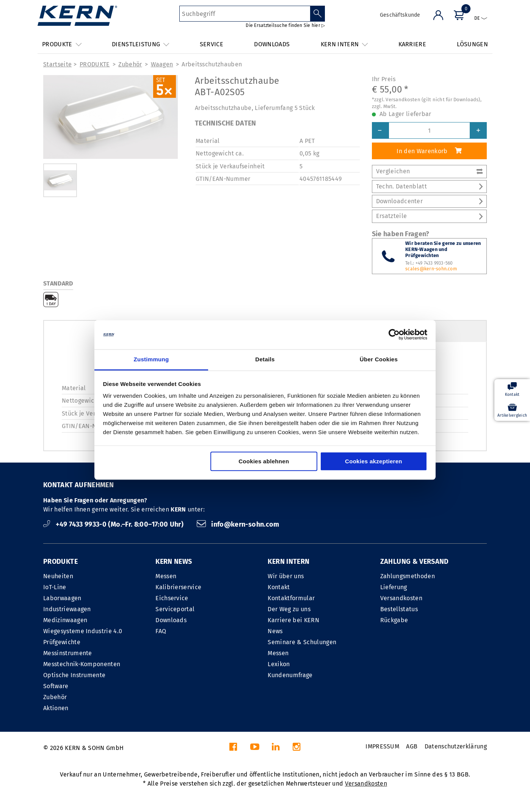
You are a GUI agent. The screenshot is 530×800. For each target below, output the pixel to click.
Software (56, 686)
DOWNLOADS (272, 44)
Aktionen (56, 708)
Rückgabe (394, 620)
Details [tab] (264, 359)
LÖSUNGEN (472, 44)
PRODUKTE (95, 64)
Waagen (162, 64)
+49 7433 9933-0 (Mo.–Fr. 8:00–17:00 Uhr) (114, 524)
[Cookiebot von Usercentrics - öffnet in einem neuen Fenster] (394, 334)
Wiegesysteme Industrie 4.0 (82, 631)
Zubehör (130, 64)
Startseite (57, 64)
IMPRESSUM (382, 746)
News (275, 631)
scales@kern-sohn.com (431, 268)
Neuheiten (58, 576)
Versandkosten (401, 598)
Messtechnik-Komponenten (81, 664)
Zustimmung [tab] (151, 359)
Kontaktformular (291, 598)
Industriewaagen (67, 609)
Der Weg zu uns (289, 609)
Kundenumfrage (290, 675)
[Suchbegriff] (244, 14)
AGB (411, 746)
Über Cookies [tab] (379, 359)
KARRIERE (412, 44)
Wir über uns (286, 576)
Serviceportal (174, 609)
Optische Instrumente (74, 675)
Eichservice (171, 598)
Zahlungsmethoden (407, 576)
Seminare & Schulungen (302, 642)
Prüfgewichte (61, 642)
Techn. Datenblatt (429, 186)
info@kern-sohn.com (238, 524)
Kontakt (279, 587)
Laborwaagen (62, 598)
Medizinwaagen (65, 620)
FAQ (160, 631)
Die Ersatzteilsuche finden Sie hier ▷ (285, 25)
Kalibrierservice (178, 587)
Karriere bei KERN (293, 620)
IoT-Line (54, 587)
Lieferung (393, 587)
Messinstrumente (67, 653)
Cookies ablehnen (263, 461)
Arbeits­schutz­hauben (212, 64)
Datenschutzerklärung (456, 746)
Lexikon (279, 664)
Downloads (171, 620)
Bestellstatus (399, 609)
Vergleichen (429, 171)
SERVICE (211, 44)
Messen (165, 576)
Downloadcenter (429, 201)
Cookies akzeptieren (373, 461)
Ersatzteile (429, 216)
